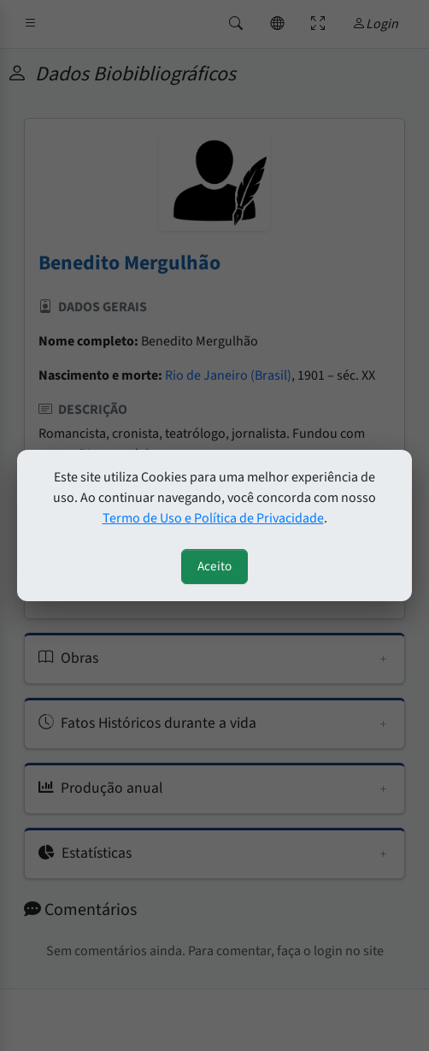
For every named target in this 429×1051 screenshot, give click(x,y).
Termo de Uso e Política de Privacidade (213, 518)
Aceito (214, 566)
